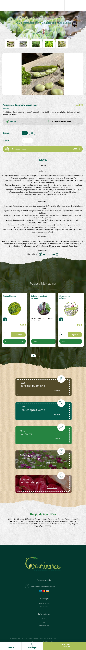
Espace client (44, 607)
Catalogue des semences (39, 17)
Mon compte (32, 646)
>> (53, 355)
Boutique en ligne (25, 17)
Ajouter (19, 334)
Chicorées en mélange (63, 297)
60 (32, 133)
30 (25, 133)
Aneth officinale (8, 296)
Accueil (16, 17)
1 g (5, 319)
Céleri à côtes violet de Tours (39, 297)
